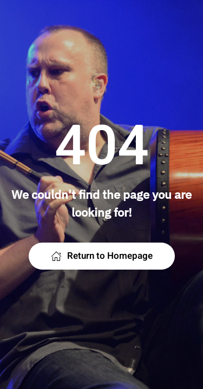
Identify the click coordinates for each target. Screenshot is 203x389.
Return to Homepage (102, 256)
